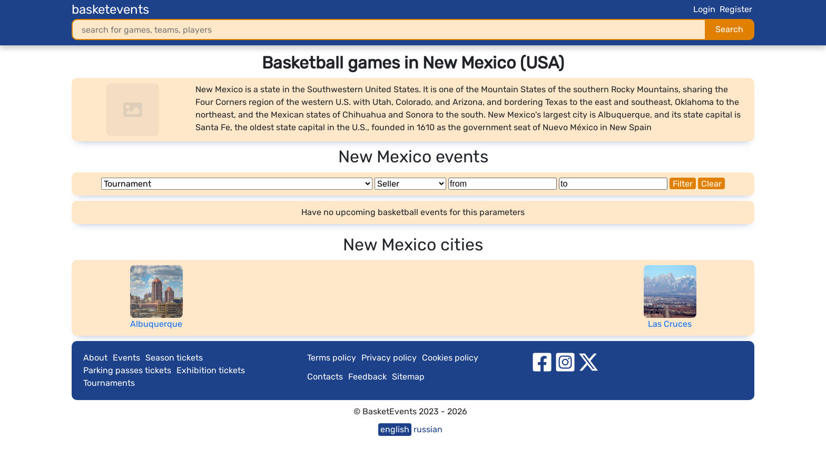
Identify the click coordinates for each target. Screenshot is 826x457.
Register (736, 9)
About (95, 358)
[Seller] (410, 184)
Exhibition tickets (210, 370)
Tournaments (109, 383)
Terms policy (331, 358)
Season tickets (174, 358)
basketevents (110, 9)
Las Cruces (670, 324)
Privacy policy (389, 358)
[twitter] (588, 361)
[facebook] (542, 361)
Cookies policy (450, 358)
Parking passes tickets (127, 370)
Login (704, 9)
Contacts (325, 377)
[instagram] (565, 361)
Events (126, 358)
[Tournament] (236, 184)
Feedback (367, 377)
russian (428, 429)
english (394, 429)
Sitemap (408, 377)
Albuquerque (156, 324)
